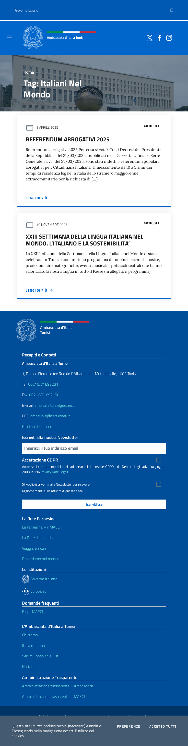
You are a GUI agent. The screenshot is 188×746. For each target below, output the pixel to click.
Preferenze (129, 726)
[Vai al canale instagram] (168, 37)
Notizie (27, 666)
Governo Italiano (26, 10)
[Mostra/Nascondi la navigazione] (10, 37)
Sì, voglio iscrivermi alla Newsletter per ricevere (56, 484)
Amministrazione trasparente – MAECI (53, 696)
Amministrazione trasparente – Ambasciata (57, 686)
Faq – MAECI (32, 611)
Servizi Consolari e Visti (40, 656)
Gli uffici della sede (37, 426)
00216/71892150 (44, 395)
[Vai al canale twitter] (148, 37)
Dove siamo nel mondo (40, 559)
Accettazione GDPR (40, 460)
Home (29, 72)
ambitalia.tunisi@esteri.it (55, 405)
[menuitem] (171, 8)
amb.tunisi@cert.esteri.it (50, 416)
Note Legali (60, 471)
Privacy (46, 471)
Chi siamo (30, 635)
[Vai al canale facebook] (158, 37)
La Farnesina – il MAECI (41, 527)
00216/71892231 (43, 384)
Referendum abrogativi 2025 (67, 139)
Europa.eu (34, 591)
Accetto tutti (162, 726)
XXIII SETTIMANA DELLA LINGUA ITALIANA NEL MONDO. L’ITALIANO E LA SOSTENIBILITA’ (84, 240)
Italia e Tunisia (33, 645)
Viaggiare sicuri (34, 548)
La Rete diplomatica (38, 538)
